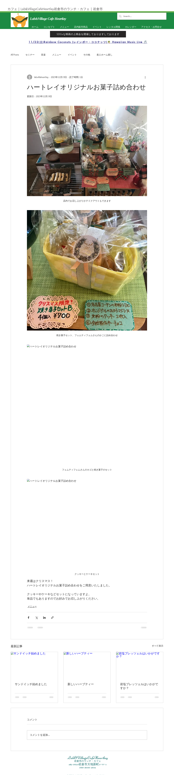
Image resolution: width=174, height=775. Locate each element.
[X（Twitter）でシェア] (36, 617)
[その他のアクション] (145, 77)
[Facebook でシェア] (28, 617)
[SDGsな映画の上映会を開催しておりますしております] (88, 34)
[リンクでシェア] (52, 617)
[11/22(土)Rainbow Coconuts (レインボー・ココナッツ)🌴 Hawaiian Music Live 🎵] (88, 42)
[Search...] (141, 16)
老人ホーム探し (104, 54)
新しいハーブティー (81, 684)
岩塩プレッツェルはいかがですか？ (139, 686)
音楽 (43, 54)
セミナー (30, 54)
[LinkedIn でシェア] (44, 617)
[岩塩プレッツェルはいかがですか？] (139, 665)
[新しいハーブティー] (87, 665)
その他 (86, 54)
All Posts (15, 54)
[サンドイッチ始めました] (34, 665)
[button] (96, 27)
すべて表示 (157, 645)
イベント (72, 54)
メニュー (56, 54)
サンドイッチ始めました (31, 684)
